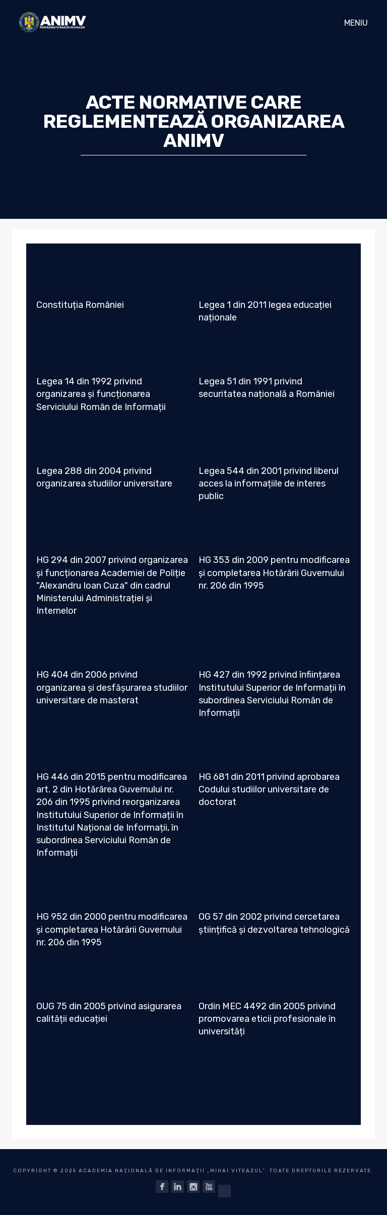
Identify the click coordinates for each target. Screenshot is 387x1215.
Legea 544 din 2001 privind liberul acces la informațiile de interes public (269, 483)
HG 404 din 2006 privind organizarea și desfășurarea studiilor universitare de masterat (111, 687)
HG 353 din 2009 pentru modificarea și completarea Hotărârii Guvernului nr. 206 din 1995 (274, 572)
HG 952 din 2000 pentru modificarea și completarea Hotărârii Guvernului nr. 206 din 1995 (111, 929)
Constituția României (80, 304)
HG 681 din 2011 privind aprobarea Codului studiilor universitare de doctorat (269, 789)
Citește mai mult (74, 328)
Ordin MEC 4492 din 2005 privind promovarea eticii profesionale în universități (267, 1019)
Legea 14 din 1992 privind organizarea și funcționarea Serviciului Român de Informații (101, 394)
